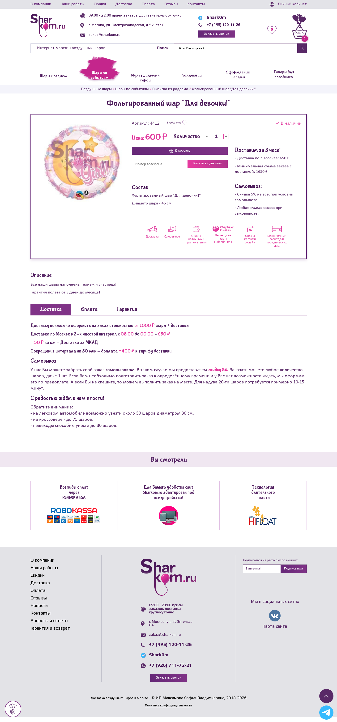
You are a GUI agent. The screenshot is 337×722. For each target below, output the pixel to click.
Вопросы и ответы (49, 625)
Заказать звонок (224, 36)
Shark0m (218, 19)
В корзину (180, 155)
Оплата (148, 4)
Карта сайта (274, 631)
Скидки (100, 4)
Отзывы (171, 4)
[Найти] (235, 52)
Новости (39, 610)
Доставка (123, 4)
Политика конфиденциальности (168, 710)
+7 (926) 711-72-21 (170, 669)
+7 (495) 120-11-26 (230, 26)
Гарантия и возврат (50, 632)
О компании (40, 4)
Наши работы (72, 4)
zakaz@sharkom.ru (112, 35)
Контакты (196, 4)
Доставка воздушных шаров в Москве (119, 703)
